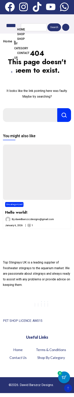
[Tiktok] (41, 305)
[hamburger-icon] (11, 25)
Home (21, 29)
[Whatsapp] (47, 305)
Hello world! (16, 212)
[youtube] (44, 305)
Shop (21, 34)
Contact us (21, 55)
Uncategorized (14, 204)
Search (54, 27)
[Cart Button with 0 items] (64, 377)
